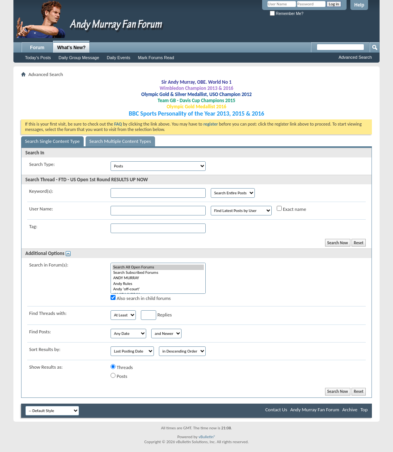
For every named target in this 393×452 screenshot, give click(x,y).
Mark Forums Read (156, 57)
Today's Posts (38, 57)
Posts (119, 376)
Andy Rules (158, 283)
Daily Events (118, 57)
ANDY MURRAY (158, 278)
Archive (349, 409)
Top (364, 409)
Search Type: (42, 164)
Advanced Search (355, 57)
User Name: (41, 209)
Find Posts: (40, 331)
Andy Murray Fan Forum (314, 409)
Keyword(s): (41, 191)
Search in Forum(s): (48, 265)
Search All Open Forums (158, 267)
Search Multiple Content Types (120, 141)
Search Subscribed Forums (158, 272)
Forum (37, 47)
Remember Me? (286, 14)
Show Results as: (46, 367)
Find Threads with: (48, 313)
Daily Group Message (79, 57)
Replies (156, 315)
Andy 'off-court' (158, 289)
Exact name (291, 209)
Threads (122, 367)
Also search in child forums (141, 298)
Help (359, 5)
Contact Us (276, 409)
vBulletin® (207, 436)
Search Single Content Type (52, 141)
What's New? (71, 47)
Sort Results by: (44, 349)
